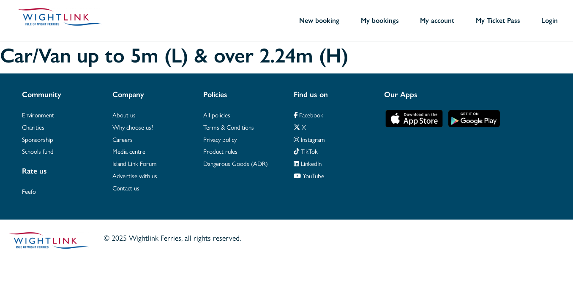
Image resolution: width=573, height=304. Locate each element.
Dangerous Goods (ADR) (235, 163)
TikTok (306, 151)
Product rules (220, 151)
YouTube (309, 175)
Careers (122, 139)
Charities (33, 126)
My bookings (380, 20)
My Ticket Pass (498, 20)
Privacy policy (220, 139)
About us (124, 114)
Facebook (308, 114)
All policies (216, 114)
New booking (319, 20)
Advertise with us (134, 175)
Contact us (125, 187)
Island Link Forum (134, 163)
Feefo (29, 191)
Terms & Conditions (228, 126)
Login (549, 20)
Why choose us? (132, 126)
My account (437, 20)
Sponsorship (37, 139)
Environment (38, 114)
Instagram (309, 139)
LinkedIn (308, 163)
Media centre (128, 151)
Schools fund (38, 151)
